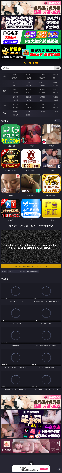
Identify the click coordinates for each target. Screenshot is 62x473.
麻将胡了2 (15, 78)
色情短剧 (28, 115)
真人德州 (28, 75)
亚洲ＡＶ (15, 82)
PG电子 (15, 75)
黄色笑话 (42, 107)
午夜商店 (28, 112)
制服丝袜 (15, 93)
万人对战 (42, 75)
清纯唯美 (28, 100)
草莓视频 (42, 112)
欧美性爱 (55, 89)
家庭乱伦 (28, 104)
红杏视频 (15, 115)
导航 (4, 113)
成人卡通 (42, 89)
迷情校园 (15, 107)
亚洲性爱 (15, 89)
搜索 (57, 68)
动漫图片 (55, 97)
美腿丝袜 (15, 100)
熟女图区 (42, 100)
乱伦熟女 (42, 93)
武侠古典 (55, 104)
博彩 (4, 76)
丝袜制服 (28, 85)
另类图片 (55, 100)
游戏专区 (55, 75)
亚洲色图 (28, 97)
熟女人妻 (15, 85)
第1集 (4, 271)
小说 (4, 106)
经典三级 (28, 93)
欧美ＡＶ (42, 82)
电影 (4, 91)
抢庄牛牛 (55, 78)
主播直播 (42, 85)
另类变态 (55, 93)
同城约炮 (15, 112)
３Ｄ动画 (55, 82)
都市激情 (15, 104)
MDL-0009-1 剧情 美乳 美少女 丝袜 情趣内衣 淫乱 (23, 271)
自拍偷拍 (28, 82)
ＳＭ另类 (55, 85)
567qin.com (31, 63)
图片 (4, 98)
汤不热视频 (55, 112)
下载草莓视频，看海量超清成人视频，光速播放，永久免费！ (37, 266)
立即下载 (44, 469)
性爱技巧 (55, 107)
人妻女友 (42, 104)
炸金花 (29, 78)
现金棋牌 (42, 78)
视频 (4, 83)
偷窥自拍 (15, 97)
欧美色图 (42, 97)
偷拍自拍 (28, 89)
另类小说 (28, 107)
